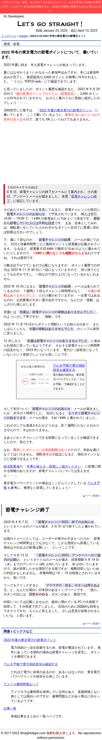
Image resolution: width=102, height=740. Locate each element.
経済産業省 (12, 466)
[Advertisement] (51, 153)
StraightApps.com (33, 733)
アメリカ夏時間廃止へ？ (21, 684)
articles (23, 35)
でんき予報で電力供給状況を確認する (31, 664)
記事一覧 (10, 708)
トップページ (9, 35)
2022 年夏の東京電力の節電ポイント (65, 110)
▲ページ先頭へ (92, 495)
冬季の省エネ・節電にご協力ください (54, 466)
